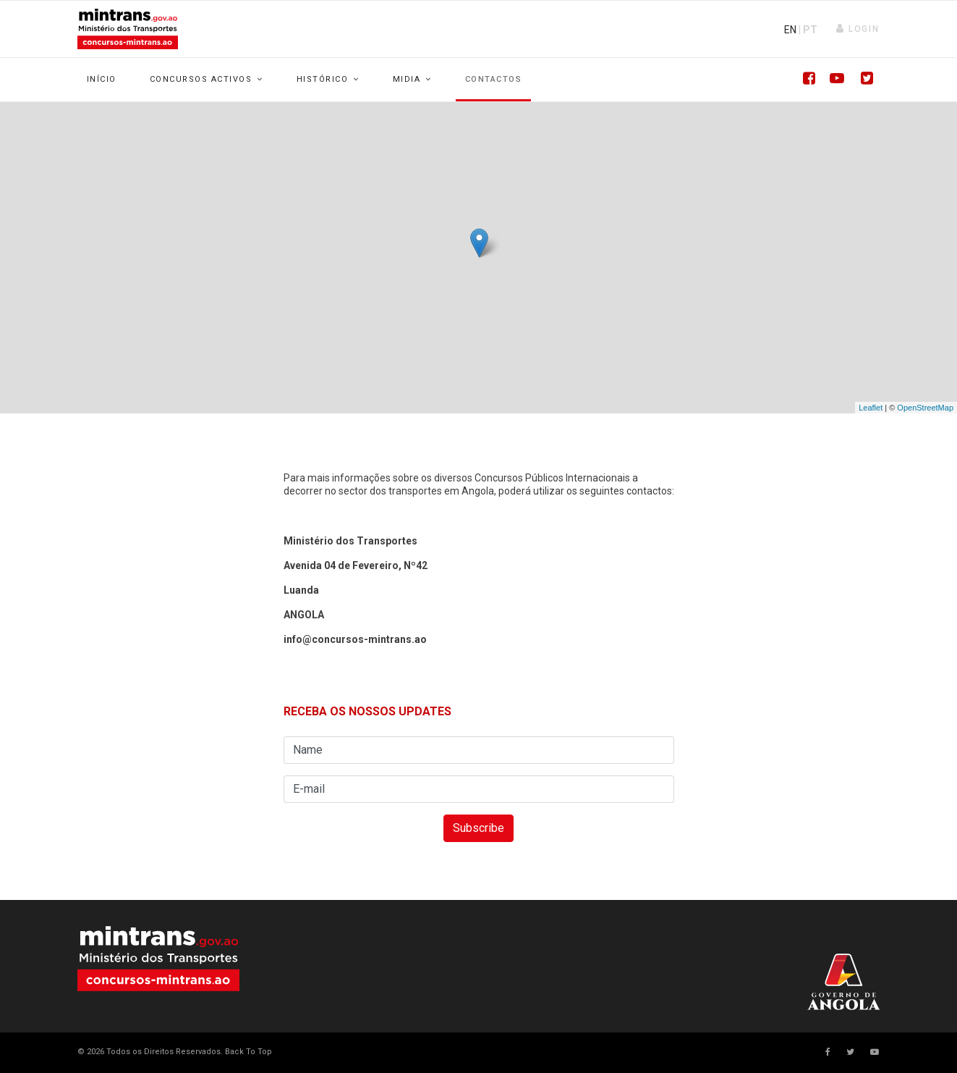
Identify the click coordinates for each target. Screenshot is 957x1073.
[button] (857, 29)
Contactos (493, 79)
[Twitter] (862, 79)
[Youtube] (833, 79)
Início (101, 79)
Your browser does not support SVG (158, 958)
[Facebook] (804, 79)
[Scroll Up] (247, 1051)
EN (790, 29)
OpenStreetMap (925, 407)
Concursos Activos (201, 79)
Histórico (323, 79)
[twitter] (850, 1052)
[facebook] (827, 1052)
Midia (407, 79)
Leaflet (870, 407)
